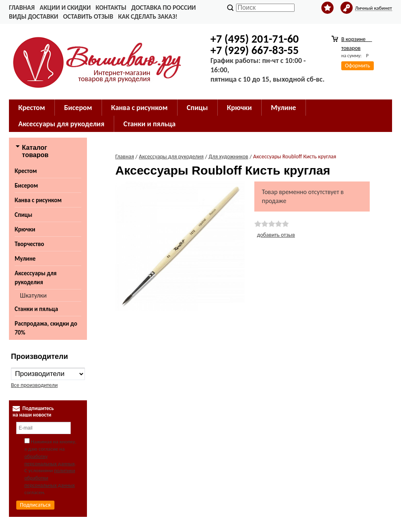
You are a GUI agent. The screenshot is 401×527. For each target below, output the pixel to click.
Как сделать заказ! (148, 16)
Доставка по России (163, 7)
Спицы (23, 214)
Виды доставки (33, 16)
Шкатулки (33, 295)
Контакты (110, 7)
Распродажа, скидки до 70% (46, 328)
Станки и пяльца (36, 309)
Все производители (34, 385)
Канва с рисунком (38, 200)
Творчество (29, 244)
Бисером (26, 185)
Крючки (25, 229)
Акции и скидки (65, 7)
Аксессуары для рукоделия (35, 278)
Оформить (357, 65)
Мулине (25, 258)
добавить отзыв (276, 234)
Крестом (26, 171)
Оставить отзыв (88, 16)
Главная (22, 7)
